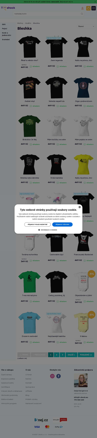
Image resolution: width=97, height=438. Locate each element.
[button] (48, 230)
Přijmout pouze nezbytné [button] (37, 224)
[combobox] (80, 207)
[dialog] (48, 219)
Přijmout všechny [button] (62, 224)
